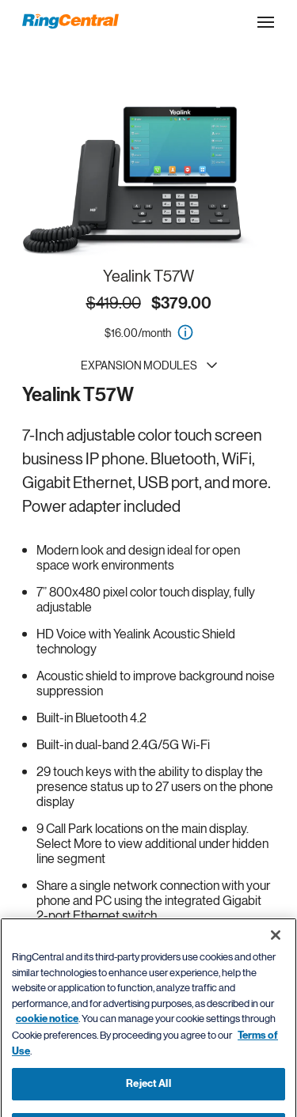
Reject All (148, 1098)
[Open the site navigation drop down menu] (266, 22)
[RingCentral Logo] (70, 21)
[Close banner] (275, 950)
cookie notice (47, 1034)
